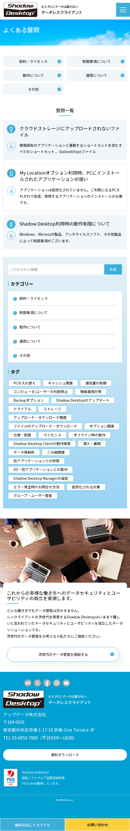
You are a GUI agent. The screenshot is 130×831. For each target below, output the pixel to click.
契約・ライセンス (40, 61)
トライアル (22, 408)
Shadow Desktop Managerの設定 (40, 478)
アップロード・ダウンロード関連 (40, 417)
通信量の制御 (95, 382)
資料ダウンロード (65, 754)
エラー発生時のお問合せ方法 (36, 486)
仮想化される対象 (86, 486)
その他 (44, 89)
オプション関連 (102, 426)
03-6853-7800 (25, 737)
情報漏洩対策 (90, 391)
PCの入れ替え (24, 382)
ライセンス (52, 434)
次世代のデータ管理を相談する (76, 654)
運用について (105, 75)
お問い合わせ (97, 824)
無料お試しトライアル (32, 824)
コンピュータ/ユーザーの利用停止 (40, 391)
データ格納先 (24, 452)
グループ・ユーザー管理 (32, 495)
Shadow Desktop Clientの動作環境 (42, 443)
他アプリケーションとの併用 (36, 460)
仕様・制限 (22, 434)
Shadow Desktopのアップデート (83, 400)
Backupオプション (28, 400)
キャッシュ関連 (60, 382)
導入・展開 (92, 443)
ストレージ (52, 408)
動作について (42, 75)
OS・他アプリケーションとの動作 (40, 469)
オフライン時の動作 (89, 434)
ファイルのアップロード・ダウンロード (45, 426)
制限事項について (103, 61)
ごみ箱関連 (56, 452)
